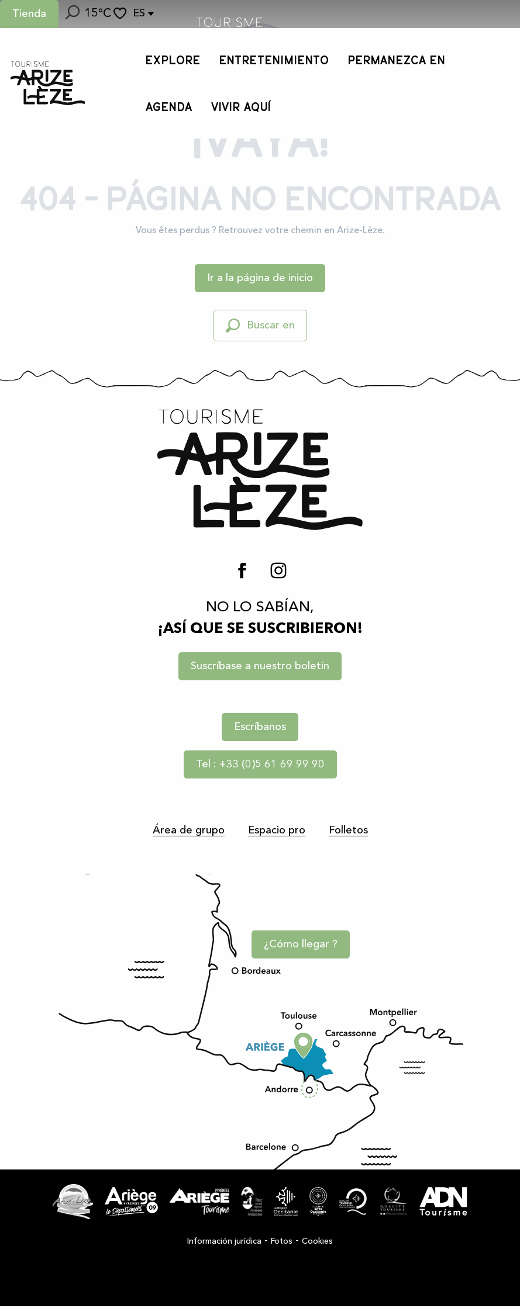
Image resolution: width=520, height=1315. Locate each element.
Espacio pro (276, 830)
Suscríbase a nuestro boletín (260, 666)
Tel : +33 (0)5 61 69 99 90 (260, 764)
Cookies (317, 1250)
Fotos (281, 1250)
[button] (71, 14)
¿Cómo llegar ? (304, 951)
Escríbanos (260, 727)
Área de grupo (189, 830)
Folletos (348, 830)
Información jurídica (224, 1250)
